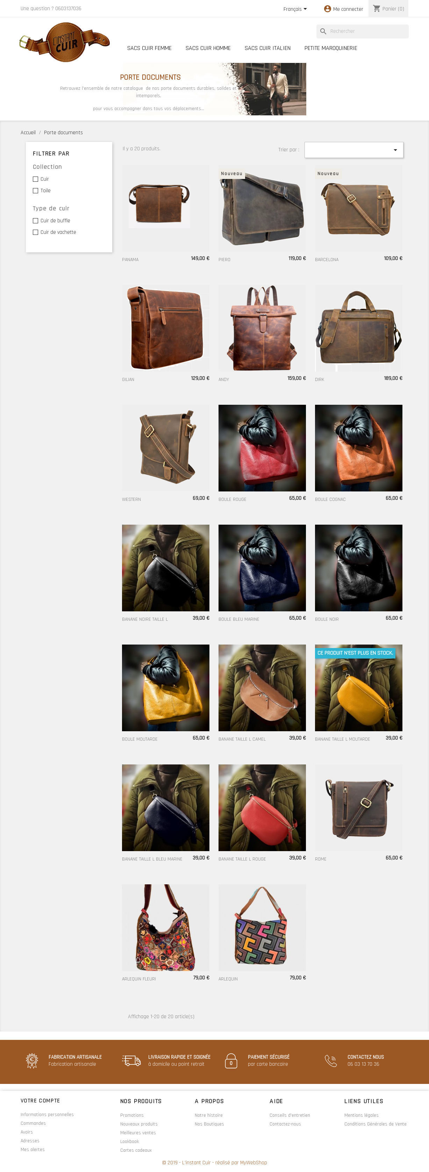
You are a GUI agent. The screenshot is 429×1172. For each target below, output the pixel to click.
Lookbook (129, 1141)
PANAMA (130, 260)
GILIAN (128, 379)
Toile (46, 190)
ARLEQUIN (228, 979)
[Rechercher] (362, 31)
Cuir (45, 179)
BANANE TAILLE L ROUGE (242, 859)
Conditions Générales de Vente (375, 1124)
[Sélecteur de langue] (296, 9)
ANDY (224, 379)
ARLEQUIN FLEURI (139, 979)
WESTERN (131, 499)
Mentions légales (361, 1115)
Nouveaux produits (139, 1124)
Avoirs (27, 1132)
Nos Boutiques (209, 1124)
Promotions (132, 1115)
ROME (321, 859)
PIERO (224, 260)
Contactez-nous (285, 1124)
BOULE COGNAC (330, 499)
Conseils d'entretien (290, 1115)
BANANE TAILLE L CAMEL (242, 739)
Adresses (30, 1141)
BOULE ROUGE (232, 499)
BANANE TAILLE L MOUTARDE (342, 739)
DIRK (319, 379)
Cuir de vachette (58, 232)
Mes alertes (33, 1149)
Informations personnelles (47, 1115)
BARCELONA (326, 260)
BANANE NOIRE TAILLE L (145, 619)
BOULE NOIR (327, 619)
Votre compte (40, 1101)
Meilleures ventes (138, 1133)
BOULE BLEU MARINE (239, 619)
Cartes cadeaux (136, 1150)
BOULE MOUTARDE (140, 739)
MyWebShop (253, 1162)
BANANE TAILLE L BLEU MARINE (152, 859)
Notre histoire (209, 1115)
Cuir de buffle (55, 220)
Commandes (33, 1123)
